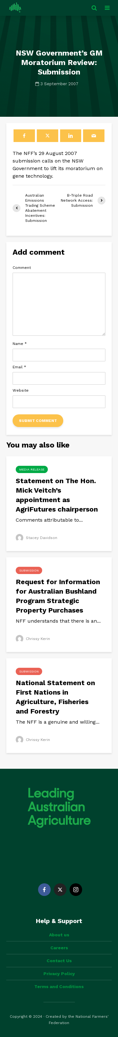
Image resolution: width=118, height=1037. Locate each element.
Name (20, 344)
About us (59, 934)
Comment (22, 268)
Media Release (31, 469)
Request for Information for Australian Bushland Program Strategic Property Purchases (58, 596)
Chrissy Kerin (33, 639)
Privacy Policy (59, 973)
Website (21, 390)
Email (19, 367)
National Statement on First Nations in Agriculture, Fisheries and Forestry (55, 697)
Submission (29, 570)
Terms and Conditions (59, 986)
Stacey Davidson (36, 538)
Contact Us (59, 960)
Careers (59, 947)
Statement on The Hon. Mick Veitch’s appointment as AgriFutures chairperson (57, 495)
